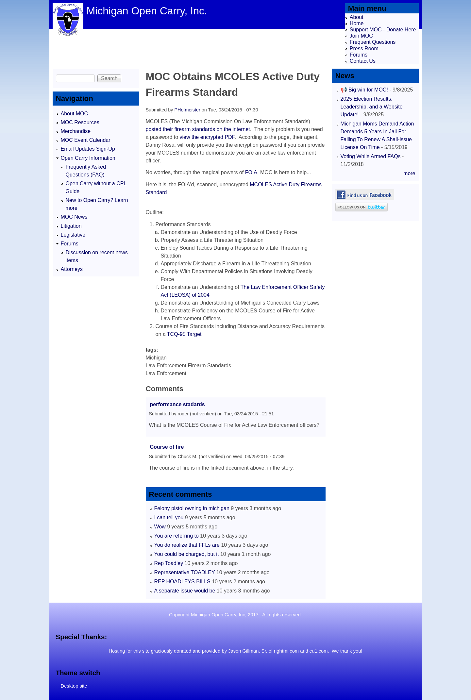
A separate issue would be (184, 590)
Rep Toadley (168, 563)
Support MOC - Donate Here (383, 29)
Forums (358, 55)
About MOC (74, 113)
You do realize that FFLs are (187, 545)
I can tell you (169, 517)
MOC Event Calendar (85, 140)
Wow (160, 526)
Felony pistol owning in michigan (191, 508)
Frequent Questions (373, 42)
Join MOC (361, 36)
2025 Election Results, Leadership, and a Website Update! (372, 106)
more (409, 173)
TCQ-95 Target (184, 334)
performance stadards (177, 404)
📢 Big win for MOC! (365, 89)
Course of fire (167, 447)
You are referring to (176, 536)
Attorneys (72, 269)
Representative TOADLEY (184, 572)
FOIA (251, 172)
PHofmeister (187, 109)
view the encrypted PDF (207, 137)
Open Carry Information (88, 158)
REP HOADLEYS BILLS (182, 581)
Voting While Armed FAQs (371, 156)
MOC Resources (80, 122)
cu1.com (319, 651)
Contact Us (363, 61)
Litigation (71, 226)
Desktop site (74, 686)
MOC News (74, 217)
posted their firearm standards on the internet (198, 129)
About (356, 17)
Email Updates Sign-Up (88, 149)
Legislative (73, 235)
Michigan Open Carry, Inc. (147, 11)
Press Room (364, 48)
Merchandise (76, 131)
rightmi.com (286, 651)
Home (357, 23)
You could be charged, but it (186, 554)
